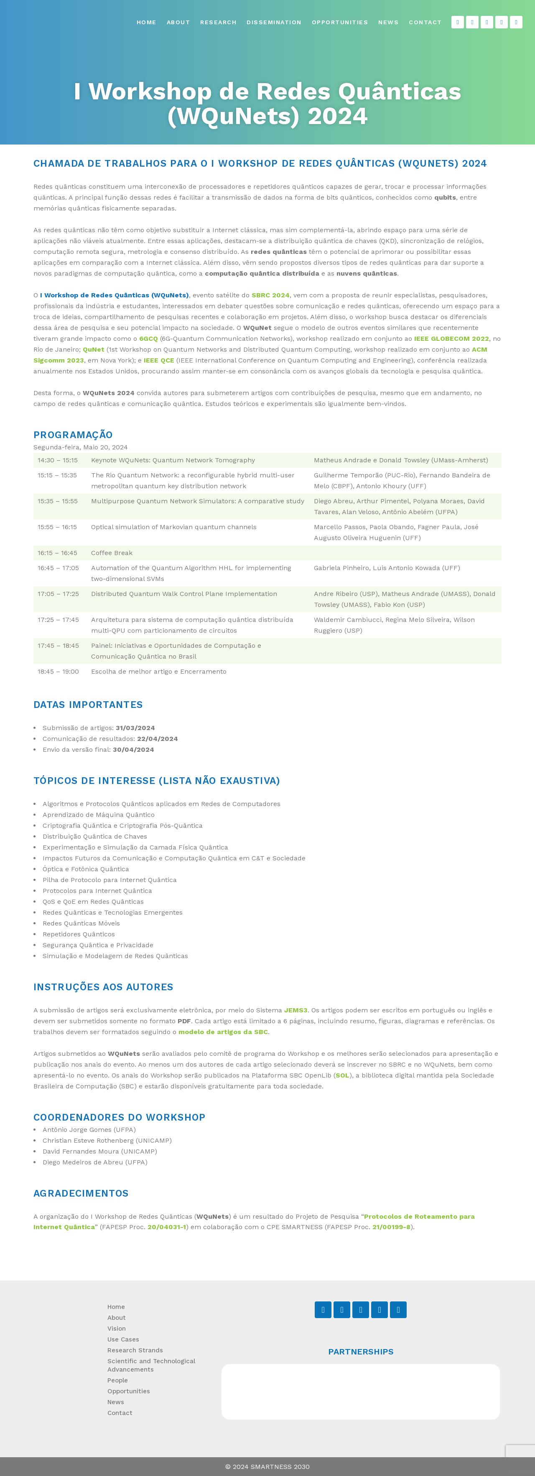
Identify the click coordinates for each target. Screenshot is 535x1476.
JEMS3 (296, 1010)
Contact (425, 22)
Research (218, 22)
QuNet (93, 349)
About (179, 22)
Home (147, 22)
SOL (342, 1075)
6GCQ (148, 338)
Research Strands (135, 1350)
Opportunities (340, 22)
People (117, 1380)
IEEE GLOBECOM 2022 (451, 338)
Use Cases (123, 1339)
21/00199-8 (391, 1227)
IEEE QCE (159, 360)
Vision (116, 1328)
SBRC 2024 (271, 295)
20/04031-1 (167, 1227)
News (388, 22)
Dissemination (274, 22)
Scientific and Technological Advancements (151, 1365)
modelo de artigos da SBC (223, 1032)
